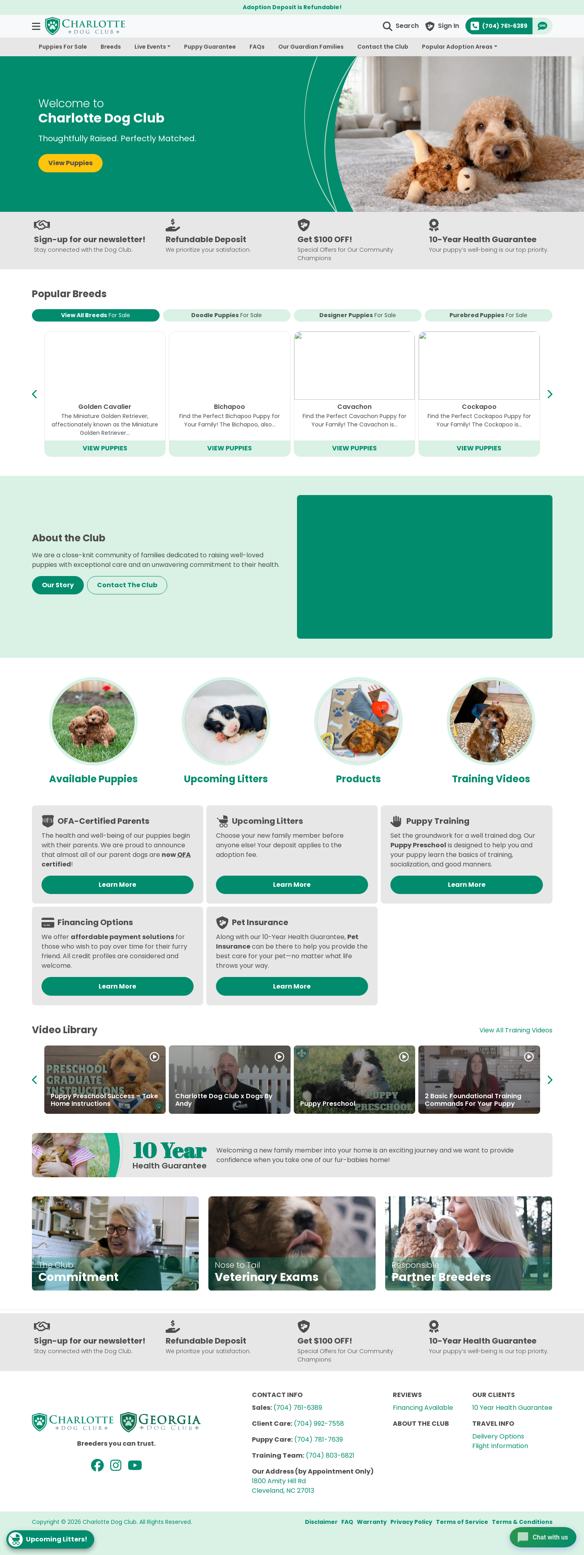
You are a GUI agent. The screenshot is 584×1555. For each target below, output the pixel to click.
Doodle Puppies (226, 315)
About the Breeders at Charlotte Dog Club (353, 1099)
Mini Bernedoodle (230, 406)
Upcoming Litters (226, 778)
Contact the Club (382, 47)
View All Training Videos (515, 1030)
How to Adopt (73, 1103)
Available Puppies (93, 778)
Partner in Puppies (205, 1103)
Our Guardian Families (311, 47)
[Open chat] (541, 1536)
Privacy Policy (411, 1522)
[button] (37, 26)
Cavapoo (105, 406)
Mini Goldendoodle (354, 406)
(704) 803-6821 (330, 1455)
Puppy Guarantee (210, 47)
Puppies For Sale (63, 47)
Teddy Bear (479, 406)
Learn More (117, 884)
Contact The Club (127, 585)
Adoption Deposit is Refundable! (292, 7)
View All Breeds (95, 315)
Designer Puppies (357, 315)
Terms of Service (462, 1522)
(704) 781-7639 (318, 1439)
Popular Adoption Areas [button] (457, 47)
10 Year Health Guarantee (512, 1407)
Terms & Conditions (522, 1522)
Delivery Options (498, 1436)
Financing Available (423, 1407)
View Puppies (70, 163)
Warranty (372, 1522)
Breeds (111, 47)
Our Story (58, 585)
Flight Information (500, 1445)
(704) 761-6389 (297, 1407)
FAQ (347, 1522)
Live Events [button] (150, 47)
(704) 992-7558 (319, 1423)
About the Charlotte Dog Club (474, 1103)
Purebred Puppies (488, 315)
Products (358, 778)
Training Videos (491, 778)
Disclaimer (321, 1522)
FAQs (257, 47)
